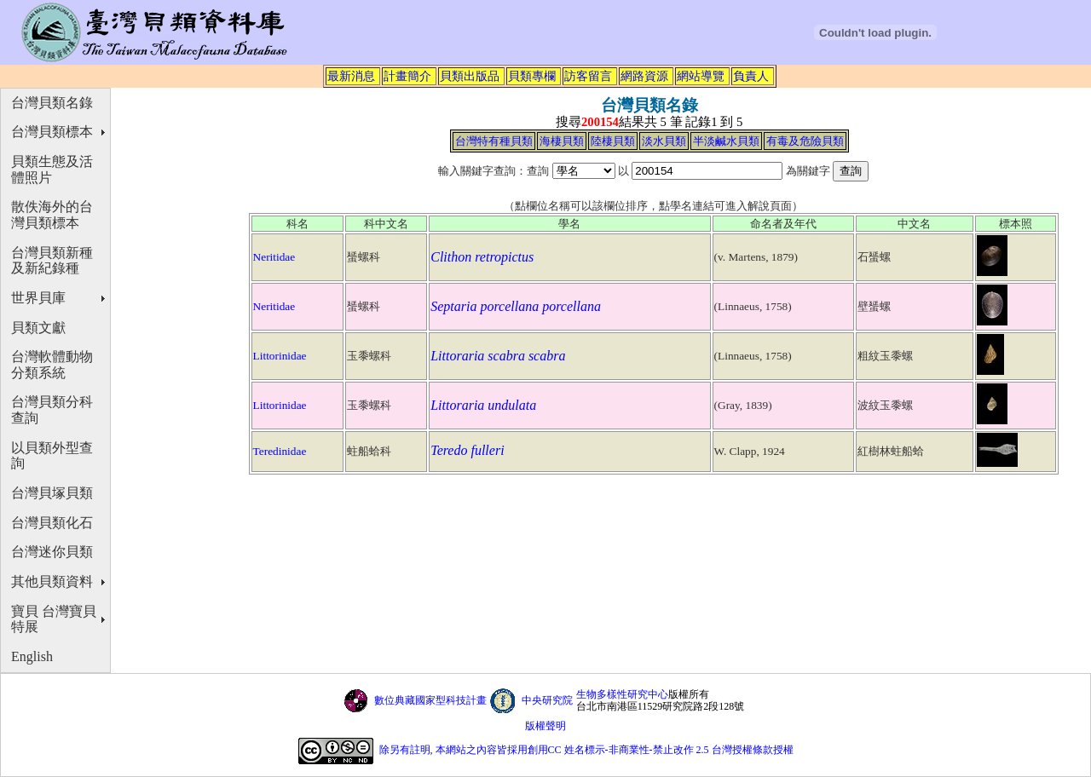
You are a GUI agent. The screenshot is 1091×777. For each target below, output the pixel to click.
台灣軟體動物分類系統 (52, 364)
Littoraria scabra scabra (497, 355)
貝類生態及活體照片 (52, 169)
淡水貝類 (664, 141)
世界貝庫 (38, 298)
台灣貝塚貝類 (52, 493)
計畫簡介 (407, 76)
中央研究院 (547, 700)
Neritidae (274, 256)
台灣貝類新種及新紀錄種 (52, 260)
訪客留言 (588, 76)
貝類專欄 (532, 76)
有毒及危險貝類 (805, 141)
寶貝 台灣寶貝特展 (53, 619)
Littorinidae (280, 355)
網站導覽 (700, 76)
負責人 (751, 76)
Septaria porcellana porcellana (515, 306)
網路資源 (644, 76)
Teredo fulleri (467, 450)
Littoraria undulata (483, 405)
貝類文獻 (38, 327)
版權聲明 (545, 726)
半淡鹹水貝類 (726, 141)
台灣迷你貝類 (52, 551)
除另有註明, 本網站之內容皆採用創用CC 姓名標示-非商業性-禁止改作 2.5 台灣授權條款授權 (586, 750)
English (32, 656)
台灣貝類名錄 (52, 102)
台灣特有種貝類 (494, 141)
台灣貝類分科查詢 (52, 409)
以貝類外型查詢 (52, 455)
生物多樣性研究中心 (622, 694)
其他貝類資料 (52, 581)
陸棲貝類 (613, 141)
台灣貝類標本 (52, 131)
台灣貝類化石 (52, 522)
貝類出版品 (469, 76)
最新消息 (351, 76)
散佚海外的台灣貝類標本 (52, 214)
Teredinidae (280, 451)
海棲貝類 (562, 141)
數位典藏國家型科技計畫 (430, 700)
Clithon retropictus (482, 257)
